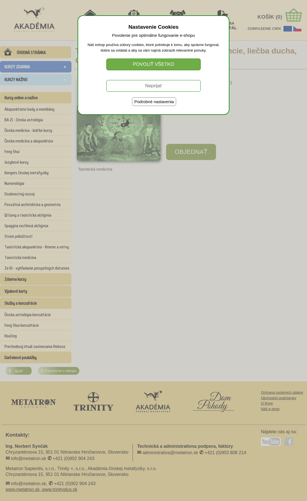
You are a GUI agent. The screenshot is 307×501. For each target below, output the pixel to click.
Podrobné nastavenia (154, 101)
